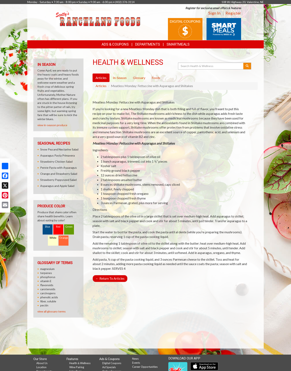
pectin (44, 305)
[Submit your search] (247, 66)
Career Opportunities (145, 366)
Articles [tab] (101, 78)
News (135, 358)
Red (58, 226)
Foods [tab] (156, 78)
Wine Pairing (76, 367)
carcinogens (48, 293)
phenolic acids (49, 297)
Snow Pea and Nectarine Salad (59, 149)
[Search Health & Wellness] (211, 66)
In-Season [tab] (120, 78)
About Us (41, 363)
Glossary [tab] (139, 78)
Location (41, 367)
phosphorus (47, 277)
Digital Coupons (111, 363)
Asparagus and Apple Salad (57, 186)
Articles (101, 86)
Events (136, 362)
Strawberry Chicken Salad (56, 161)
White (53, 237)
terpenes (46, 273)
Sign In (214, 13)
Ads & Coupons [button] (115, 44)
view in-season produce (52, 125)
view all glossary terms (51, 311)
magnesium (47, 269)
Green (69, 226)
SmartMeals (178, 44)
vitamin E (46, 281)
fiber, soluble (48, 301)
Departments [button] (147, 44)
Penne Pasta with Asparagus (58, 167)
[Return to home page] (98, 18)
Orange (63, 237)
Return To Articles (110, 278)
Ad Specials (109, 367)
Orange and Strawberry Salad (58, 173)
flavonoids (46, 285)
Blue (47, 226)
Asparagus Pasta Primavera (57, 155)
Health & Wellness (80, 363)
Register (233, 13)
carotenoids (47, 289)
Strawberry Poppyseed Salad (58, 179)
